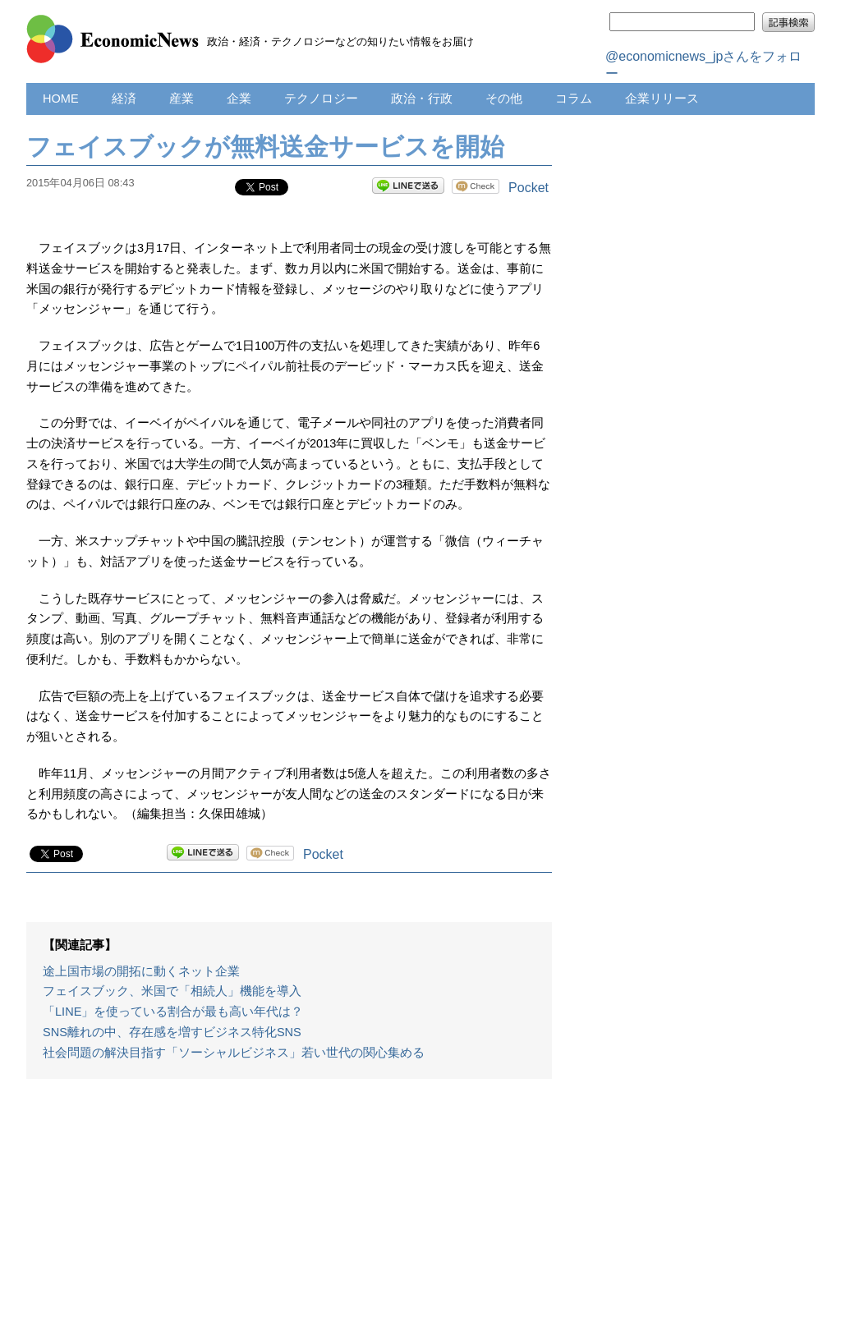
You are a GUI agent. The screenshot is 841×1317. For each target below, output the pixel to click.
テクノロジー (321, 98)
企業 (239, 98)
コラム (573, 98)
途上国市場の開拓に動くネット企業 (141, 971)
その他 (503, 98)
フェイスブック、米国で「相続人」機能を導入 (172, 991)
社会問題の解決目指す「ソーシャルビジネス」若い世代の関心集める (234, 1052)
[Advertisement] (289, 1206)
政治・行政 (422, 98)
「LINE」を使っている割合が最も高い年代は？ (173, 1011)
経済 (124, 98)
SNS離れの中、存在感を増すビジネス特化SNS (172, 1032)
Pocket (528, 188)
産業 (181, 98)
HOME (61, 98)
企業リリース (662, 98)
